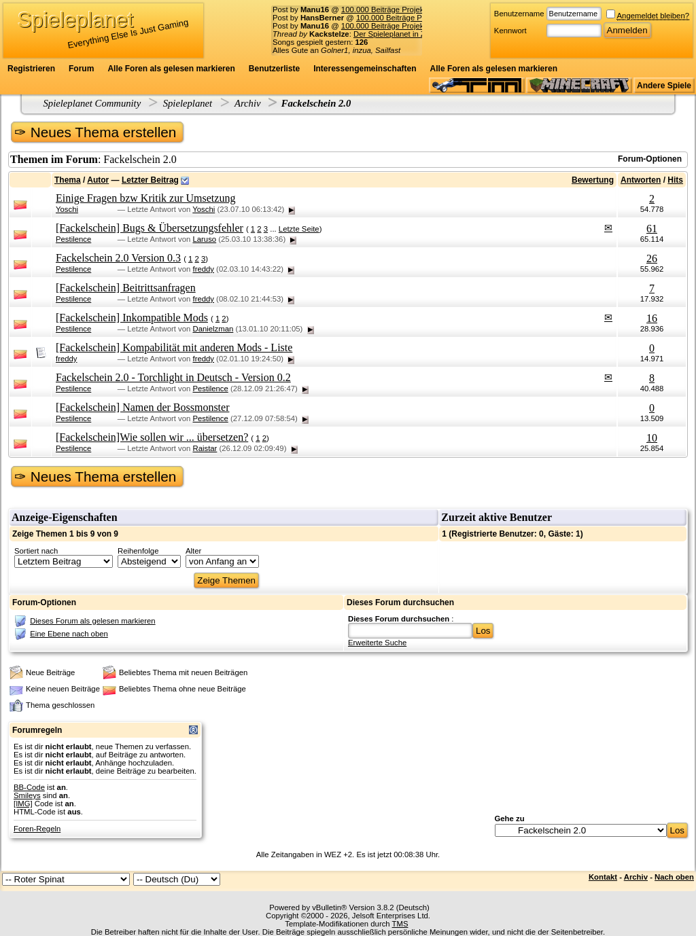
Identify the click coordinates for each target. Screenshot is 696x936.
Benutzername (519, 14)
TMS (400, 924)
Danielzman (212, 329)
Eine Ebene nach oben (69, 634)
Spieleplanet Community (92, 103)
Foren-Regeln (37, 829)
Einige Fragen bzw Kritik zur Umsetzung (145, 198)
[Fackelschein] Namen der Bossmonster (142, 407)
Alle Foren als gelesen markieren (170, 68)
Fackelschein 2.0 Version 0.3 (118, 258)
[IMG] (23, 803)
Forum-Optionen (650, 159)
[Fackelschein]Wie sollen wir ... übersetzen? (152, 437)
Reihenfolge (138, 551)
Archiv (247, 103)
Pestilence (73, 239)
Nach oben (674, 877)
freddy (202, 269)
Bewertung (593, 180)
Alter (193, 551)
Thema (67, 180)
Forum (81, 68)
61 (651, 228)
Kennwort (510, 30)
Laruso (204, 239)
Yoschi (67, 209)
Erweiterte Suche (377, 642)
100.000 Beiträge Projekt (383, 9)
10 (651, 438)
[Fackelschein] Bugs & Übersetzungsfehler (149, 228)
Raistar (204, 448)
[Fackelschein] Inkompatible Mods (132, 317)
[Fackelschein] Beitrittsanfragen (126, 287)
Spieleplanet (187, 103)
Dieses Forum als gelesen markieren (92, 621)
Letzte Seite (299, 229)
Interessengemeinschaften (364, 68)
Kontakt (603, 877)
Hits (675, 180)
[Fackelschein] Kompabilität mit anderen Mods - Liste (174, 347)
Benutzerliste (274, 68)
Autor (98, 180)
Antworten (641, 180)
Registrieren (31, 68)
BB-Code (29, 787)
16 (651, 318)
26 (651, 258)
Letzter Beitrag (150, 180)
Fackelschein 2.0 (316, 103)
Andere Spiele (664, 85)
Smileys (27, 795)
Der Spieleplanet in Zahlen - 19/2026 (416, 34)
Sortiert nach (36, 551)
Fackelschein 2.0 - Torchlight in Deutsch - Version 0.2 (173, 377)
